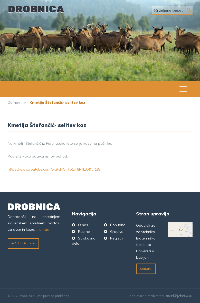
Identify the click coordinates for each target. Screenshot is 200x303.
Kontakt (145, 268)
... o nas (42, 229)
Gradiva (116, 231)
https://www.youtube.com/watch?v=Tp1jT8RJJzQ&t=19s (54, 169)
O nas (83, 225)
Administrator (23, 243)
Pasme (84, 231)
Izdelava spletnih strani (161, 296)
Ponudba (118, 225)
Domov (14, 102)
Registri (116, 238)
